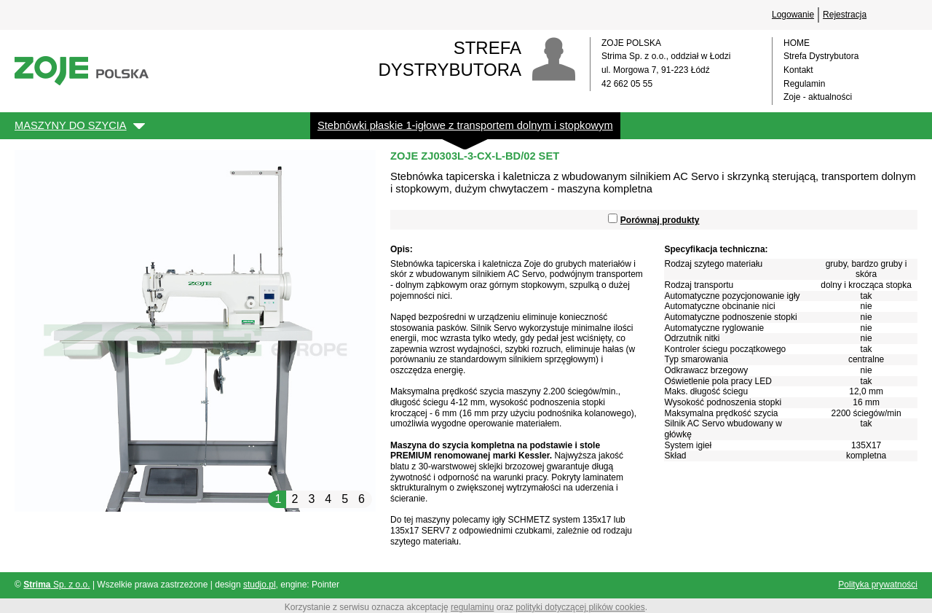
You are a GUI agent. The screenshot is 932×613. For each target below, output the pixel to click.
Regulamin (804, 84)
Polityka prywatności (877, 584)
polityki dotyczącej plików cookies (580, 607)
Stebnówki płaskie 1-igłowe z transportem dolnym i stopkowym (465, 125)
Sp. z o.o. (56, 584)
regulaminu (472, 607)
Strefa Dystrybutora (820, 56)
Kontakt (798, 70)
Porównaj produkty (660, 220)
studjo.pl (259, 584)
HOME (796, 43)
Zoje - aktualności (817, 97)
